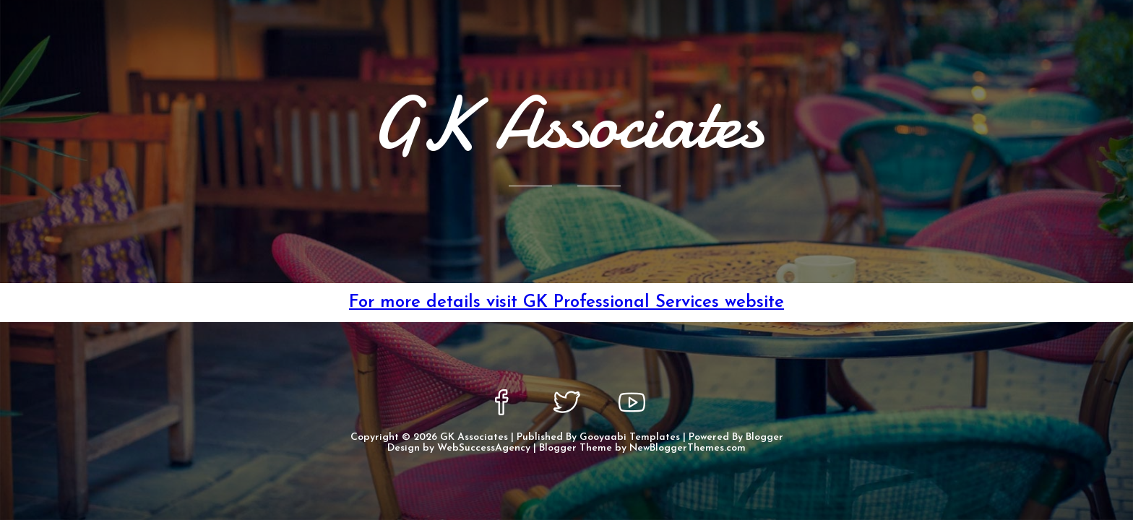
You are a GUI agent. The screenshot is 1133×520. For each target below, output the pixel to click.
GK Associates (474, 437)
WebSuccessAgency (483, 448)
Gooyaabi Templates (630, 437)
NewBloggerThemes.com (687, 448)
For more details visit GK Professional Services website (566, 302)
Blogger (764, 437)
